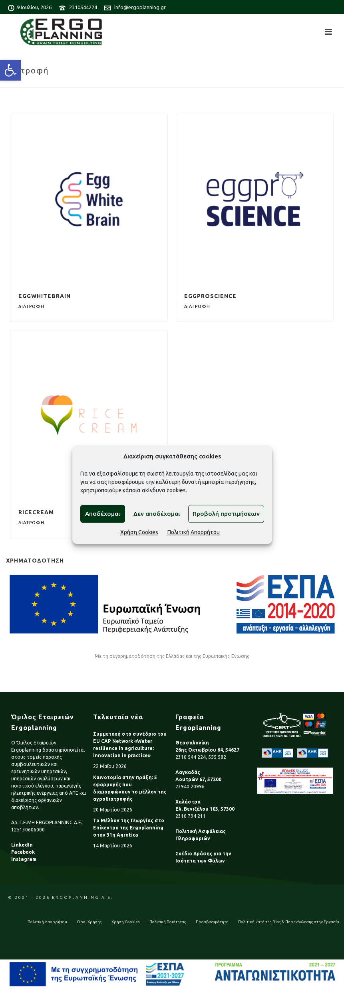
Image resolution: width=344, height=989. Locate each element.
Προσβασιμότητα (212, 922)
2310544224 (83, 7)
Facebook (23, 852)
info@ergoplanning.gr (140, 7)
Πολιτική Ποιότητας (167, 922)
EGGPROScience (210, 296)
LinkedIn (22, 844)
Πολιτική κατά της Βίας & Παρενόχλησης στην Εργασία (288, 922)
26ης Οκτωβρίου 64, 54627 (207, 749)
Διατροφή (31, 306)
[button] (10, 70)
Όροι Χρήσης (89, 922)
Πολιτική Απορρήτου (193, 532)
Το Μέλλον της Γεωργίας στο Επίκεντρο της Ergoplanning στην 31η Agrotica (128, 827)
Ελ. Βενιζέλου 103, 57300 (205, 808)
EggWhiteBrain (44, 296)
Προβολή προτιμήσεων (226, 513)
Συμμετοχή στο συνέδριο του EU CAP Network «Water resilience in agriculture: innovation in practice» (130, 744)
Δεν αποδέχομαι (156, 513)
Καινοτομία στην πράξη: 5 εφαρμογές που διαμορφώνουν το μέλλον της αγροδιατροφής (130, 788)
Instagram (23, 859)
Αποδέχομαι (102, 513)
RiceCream (36, 512)
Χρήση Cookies (139, 532)
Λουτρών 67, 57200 (198, 779)
